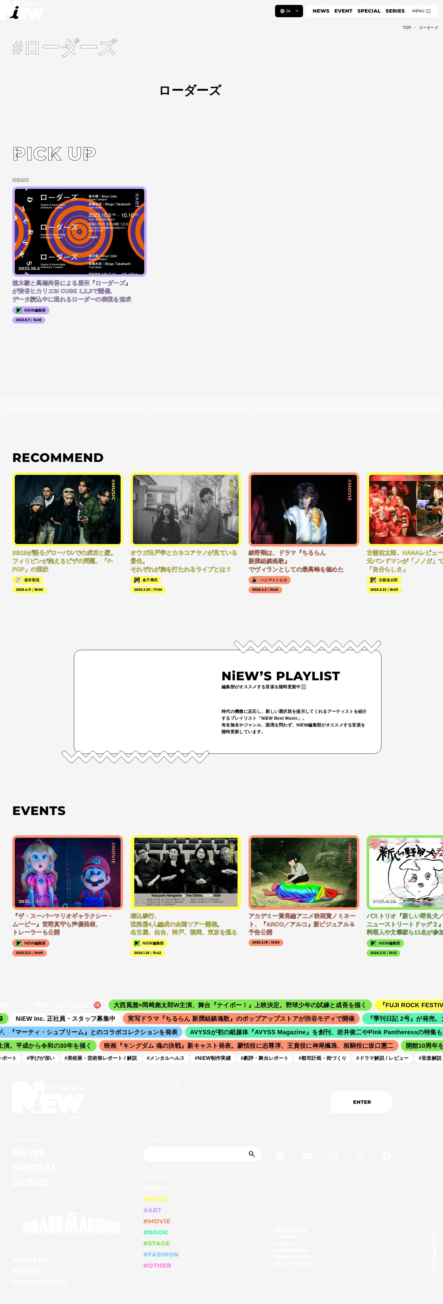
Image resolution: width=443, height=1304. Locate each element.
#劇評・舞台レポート (267, 1058)
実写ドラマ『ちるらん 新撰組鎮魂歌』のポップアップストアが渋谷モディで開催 (245, 1018)
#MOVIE (156, 1221)
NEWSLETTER (161, 1085)
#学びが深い (44, 1058)
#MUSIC (156, 1199)
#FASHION (161, 1254)
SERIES (395, 11)
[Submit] (252, 1154)
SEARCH (154, 1140)
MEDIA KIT (287, 1243)
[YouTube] (307, 1156)
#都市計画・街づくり (325, 1058)
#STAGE (156, 1243)
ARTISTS (26, 1271)
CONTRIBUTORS (39, 1282)
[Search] (202, 1154)
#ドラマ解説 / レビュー (385, 1058)
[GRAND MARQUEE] (71, 1222)
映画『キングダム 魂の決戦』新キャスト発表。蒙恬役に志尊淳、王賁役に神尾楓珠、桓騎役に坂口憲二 (252, 1045)
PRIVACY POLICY (294, 1264)
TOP (407, 27)
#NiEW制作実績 (216, 1058)
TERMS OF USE (291, 1257)
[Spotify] (280, 1156)
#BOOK (155, 1232)
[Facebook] (387, 1156)
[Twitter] (360, 1156)
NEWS (321, 11)
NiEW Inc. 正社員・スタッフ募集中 (70, 1018)
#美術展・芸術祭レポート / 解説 (103, 1058)
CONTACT (285, 1237)
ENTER (362, 1102)
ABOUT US (29, 1260)
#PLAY (154, 1188)
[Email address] (237, 1102)
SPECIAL (369, 11)
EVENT (343, 11)
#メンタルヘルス (168, 1058)
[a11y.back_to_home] (25, 13)
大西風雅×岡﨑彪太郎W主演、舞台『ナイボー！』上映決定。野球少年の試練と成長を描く (245, 1005)
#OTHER (157, 1265)
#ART (152, 1210)
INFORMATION (291, 1250)
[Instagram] (333, 1156)
